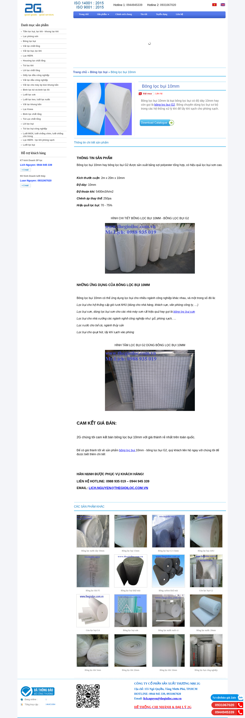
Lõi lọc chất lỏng (31, 70)
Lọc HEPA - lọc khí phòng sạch (39, 140)
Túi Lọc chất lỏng (32, 119)
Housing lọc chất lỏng (34, 60)
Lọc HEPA (28, 56)
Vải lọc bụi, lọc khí (32, 51)
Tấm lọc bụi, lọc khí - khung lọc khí (41, 31)
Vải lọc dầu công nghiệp (35, 80)
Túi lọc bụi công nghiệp (35, 128)
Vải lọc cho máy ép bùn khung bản (41, 85)
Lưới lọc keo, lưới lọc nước (36, 99)
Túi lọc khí (28, 65)
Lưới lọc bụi (29, 145)
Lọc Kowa (28, 109)
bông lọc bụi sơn (184, 311)
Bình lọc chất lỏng (32, 114)
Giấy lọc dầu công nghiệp (36, 75)
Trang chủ (80, 72)
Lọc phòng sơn (30, 36)
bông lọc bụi (127, 450)
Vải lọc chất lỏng (31, 46)
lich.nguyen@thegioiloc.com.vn (162, 698)
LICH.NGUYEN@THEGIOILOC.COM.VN (118, 488)
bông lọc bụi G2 (164, 104)
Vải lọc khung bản (32, 104)
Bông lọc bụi (29, 41)
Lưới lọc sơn (29, 94)
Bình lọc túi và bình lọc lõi (36, 90)
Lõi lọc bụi (28, 124)
